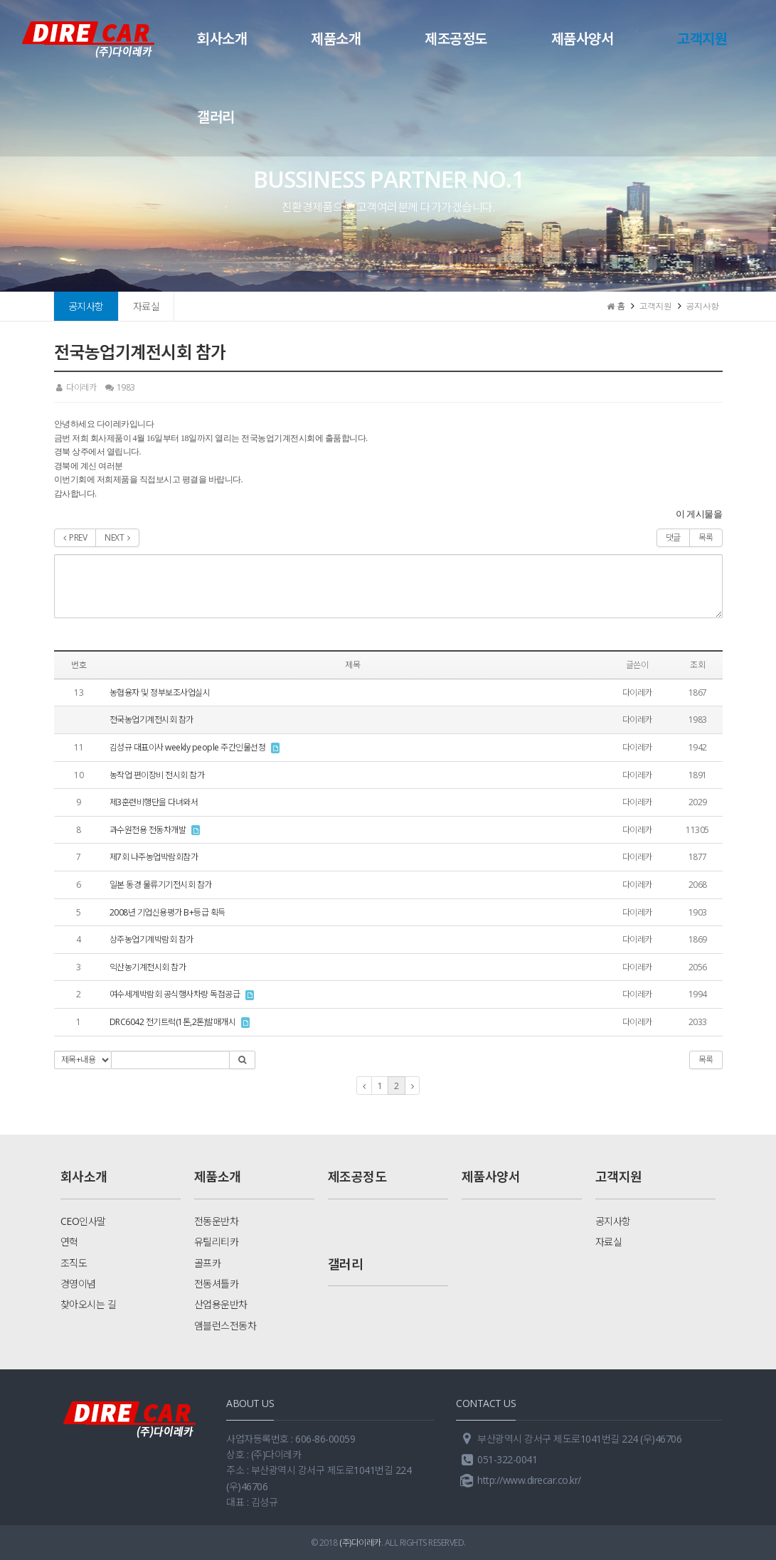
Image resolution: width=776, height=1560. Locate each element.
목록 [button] (705, 1060)
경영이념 (78, 1283)
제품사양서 (582, 38)
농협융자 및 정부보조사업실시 (160, 692)
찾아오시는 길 (88, 1304)
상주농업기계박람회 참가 (151, 939)
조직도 (73, 1263)
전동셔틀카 (216, 1283)
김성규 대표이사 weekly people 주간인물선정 (188, 747)
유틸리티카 (216, 1241)
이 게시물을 (699, 514)
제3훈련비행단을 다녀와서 (154, 802)
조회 (697, 665)
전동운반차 (216, 1221)
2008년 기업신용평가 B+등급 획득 (167, 912)
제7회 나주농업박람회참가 (154, 857)
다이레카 (75, 387)
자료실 (146, 306)
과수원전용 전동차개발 (148, 830)
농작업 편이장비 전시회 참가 (157, 775)
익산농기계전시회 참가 (148, 967)
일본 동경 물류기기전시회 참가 (161, 885)
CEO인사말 (83, 1221)
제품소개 (336, 38)
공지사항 (86, 306)
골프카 (207, 1263)
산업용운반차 (221, 1304)
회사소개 (222, 38)
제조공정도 (456, 38)
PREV (75, 537)
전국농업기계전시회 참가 (151, 719)
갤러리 (216, 117)
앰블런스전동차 (225, 1325)
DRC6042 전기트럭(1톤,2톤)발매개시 (173, 1022)
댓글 (673, 537)
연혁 (69, 1241)
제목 (352, 665)
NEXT (117, 537)
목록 (705, 537)
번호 (78, 665)
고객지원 (702, 38)
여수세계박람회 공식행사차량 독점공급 (175, 994)
